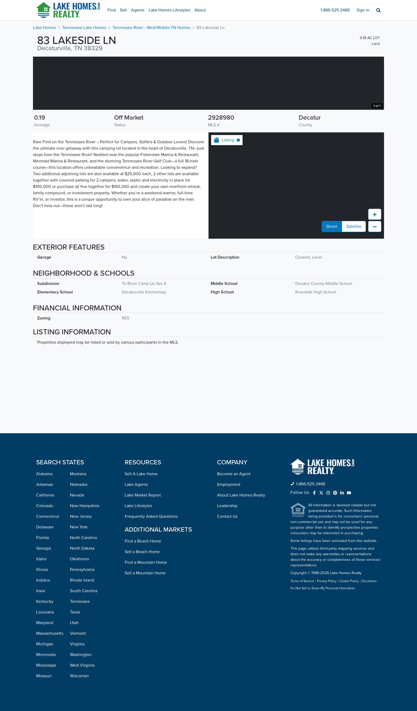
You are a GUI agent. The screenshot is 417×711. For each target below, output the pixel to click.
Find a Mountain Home (146, 562)
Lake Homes (44, 27)
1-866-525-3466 (335, 10)
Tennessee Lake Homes (84, 27)
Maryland (44, 622)
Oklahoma (79, 559)
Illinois (42, 569)
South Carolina (83, 591)
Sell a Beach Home (142, 551)
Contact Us (227, 516)
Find (111, 10)
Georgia (43, 548)
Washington (81, 654)
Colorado (44, 505)
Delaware (45, 527)
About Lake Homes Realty (241, 495)
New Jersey (81, 516)
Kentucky (44, 601)
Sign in (363, 10)
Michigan (44, 644)
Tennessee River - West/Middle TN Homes (151, 27)
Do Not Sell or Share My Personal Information (322, 588)
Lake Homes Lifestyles (169, 10)
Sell (123, 10)
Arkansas (44, 484)
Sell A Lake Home (141, 474)
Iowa (40, 591)
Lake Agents (136, 484)
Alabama (44, 474)
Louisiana (45, 612)
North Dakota (82, 548)
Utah (74, 622)
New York (78, 527)
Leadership (227, 505)
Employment (228, 484)
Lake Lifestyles (138, 505)
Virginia (77, 644)
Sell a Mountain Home (145, 573)
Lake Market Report (143, 495)
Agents (137, 10)
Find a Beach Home (143, 541)
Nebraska (78, 484)
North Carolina (83, 537)
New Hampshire (84, 505)
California (45, 495)
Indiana (43, 580)
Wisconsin (79, 676)
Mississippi (46, 665)
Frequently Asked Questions (151, 516)
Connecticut (47, 516)
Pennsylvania (82, 569)
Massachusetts (49, 633)
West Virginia (82, 665)
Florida (42, 537)
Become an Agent (234, 474)
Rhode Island (82, 580)
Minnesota (46, 654)
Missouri (44, 676)
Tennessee (80, 601)
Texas (75, 612)
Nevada (77, 495)
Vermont (78, 633)
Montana (78, 474)
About (200, 10)
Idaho (41, 559)
